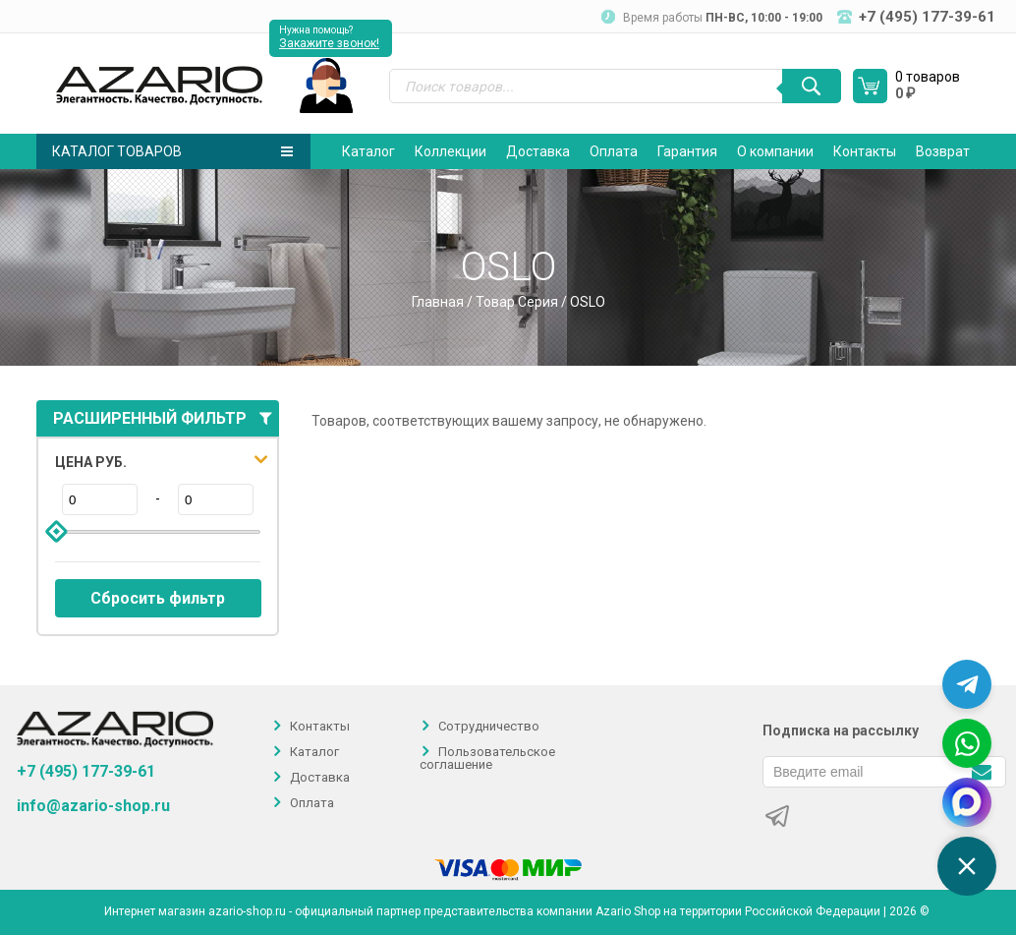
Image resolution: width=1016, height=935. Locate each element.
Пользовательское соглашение (487, 758)
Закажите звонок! (329, 43)
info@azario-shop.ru (93, 806)
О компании (775, 151)
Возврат (943, 151)
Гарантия (687, 151)
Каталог (368, 151)
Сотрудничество (488, 726)
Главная (438, 302)
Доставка (538, 151)
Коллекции (450, 151)
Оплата (614, 151)
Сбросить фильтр (157, 598)
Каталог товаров (172, 151)
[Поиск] (811, 86)
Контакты (864, 151)
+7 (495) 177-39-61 (86, 771)
